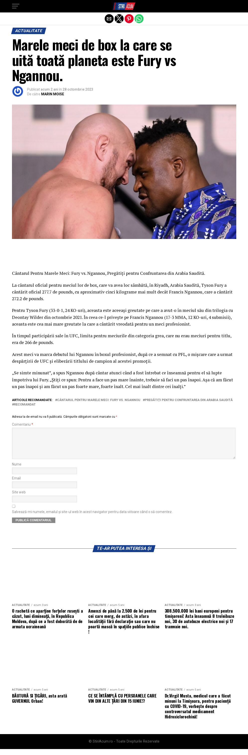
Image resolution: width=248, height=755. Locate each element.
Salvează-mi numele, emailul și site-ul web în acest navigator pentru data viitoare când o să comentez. (92, 518)
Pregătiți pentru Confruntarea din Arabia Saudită (189, 400)
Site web (19, 498)
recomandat (25, 404)
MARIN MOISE (52, 94)
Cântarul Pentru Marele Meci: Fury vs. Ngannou (98, 400)
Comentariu (22, 424)
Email (16, 484)
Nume (16, 470)
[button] (15, 6)
